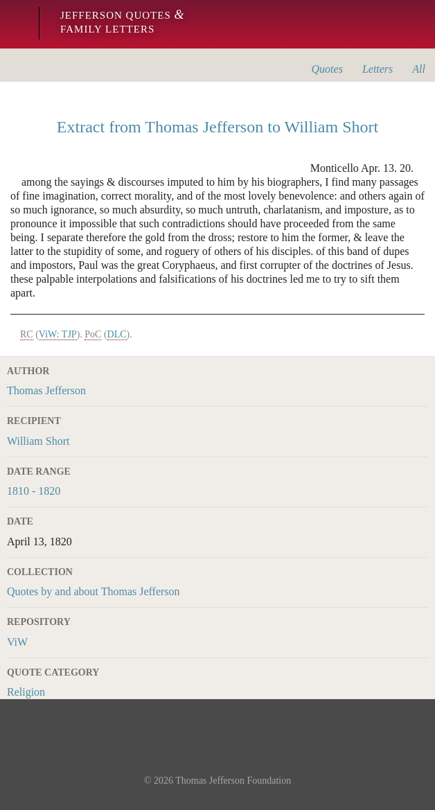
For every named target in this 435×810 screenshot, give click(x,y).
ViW (17, 642)
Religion (26, 692)
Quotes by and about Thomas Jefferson (93, 591)
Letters (377, 69)
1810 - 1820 (33, 491)
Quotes (327, 69)
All (418, 69)
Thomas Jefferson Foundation (233, 780)
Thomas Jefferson (46, 390)
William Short (38, 441)
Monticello (15, 24)
